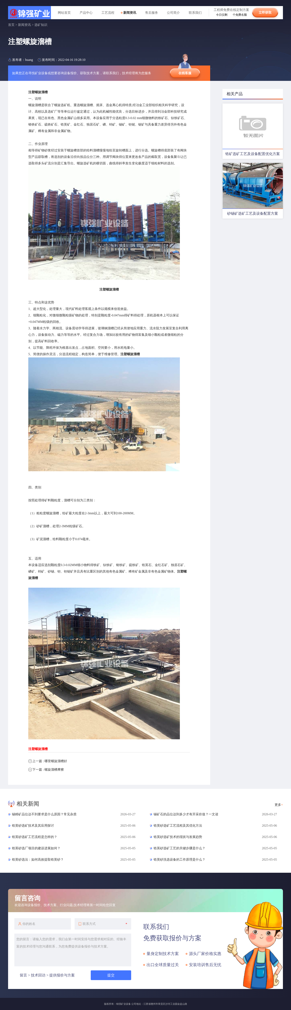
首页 (11, 24)
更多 (279, 804)
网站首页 (64, 12)
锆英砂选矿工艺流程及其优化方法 (178, 825)
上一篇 (49, 761)
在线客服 (184, 73)
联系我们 (195, 12)
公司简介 (173, 12)
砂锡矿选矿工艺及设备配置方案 (252, 213)
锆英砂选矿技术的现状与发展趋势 (178, 837)
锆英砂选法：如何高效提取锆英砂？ (38, 859)
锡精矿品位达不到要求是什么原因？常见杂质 (44, 814)
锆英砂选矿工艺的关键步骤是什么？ (179, 848)
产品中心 (86, 12)
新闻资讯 (129, 12)
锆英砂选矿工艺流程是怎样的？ (34, 837)
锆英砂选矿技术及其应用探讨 (33, 825)
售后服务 (151, 12)
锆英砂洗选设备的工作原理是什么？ (179, 859)
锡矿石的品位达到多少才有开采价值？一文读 (186, 814)
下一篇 (48, 769)
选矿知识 (40, 24)
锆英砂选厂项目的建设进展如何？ (36, 848)
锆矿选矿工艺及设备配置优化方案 (252, 154)
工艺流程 (107, 12)
